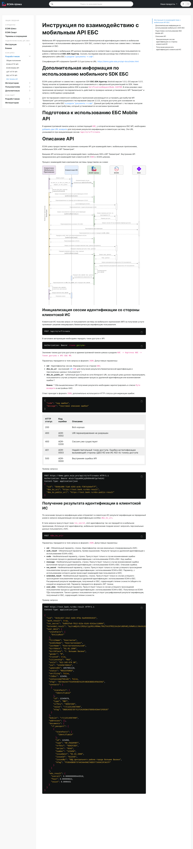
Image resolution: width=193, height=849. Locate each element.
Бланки (8, 48)
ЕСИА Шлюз (10, 28)
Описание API (160, 36)
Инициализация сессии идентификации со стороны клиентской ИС (166, 41)
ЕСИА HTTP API (12, 64)
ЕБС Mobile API (12, 79)
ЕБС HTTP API (11, 75)
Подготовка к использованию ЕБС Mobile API (168, 32)
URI (71, 369)
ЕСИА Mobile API (12, 68)
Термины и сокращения (16, 36)
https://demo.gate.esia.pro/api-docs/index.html (118, 61)
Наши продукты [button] (168, 4)
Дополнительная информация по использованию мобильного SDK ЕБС (170, 26)
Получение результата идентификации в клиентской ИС (168, 48)
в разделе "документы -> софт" (79, 56)
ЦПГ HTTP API (11, 72)
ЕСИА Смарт (11, 32)
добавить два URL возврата (54, 129)
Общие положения (13, 60)
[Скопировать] (141, 332)
